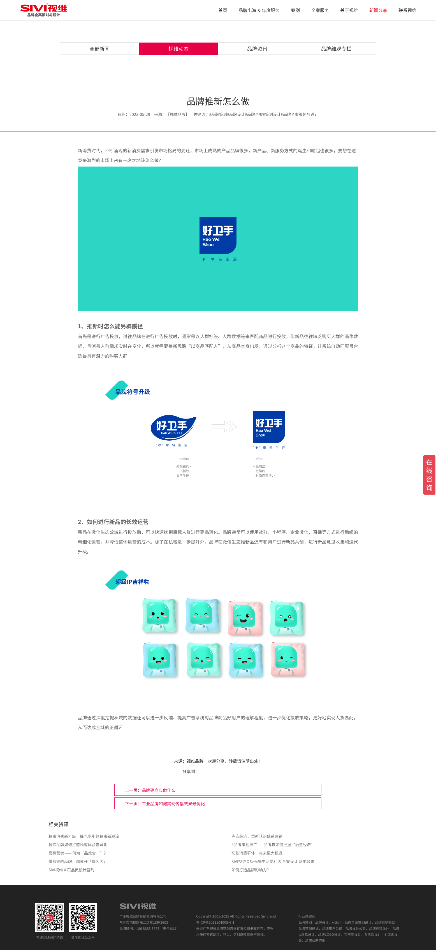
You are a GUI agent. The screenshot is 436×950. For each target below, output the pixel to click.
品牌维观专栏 (299, 49)
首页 (222, 10)
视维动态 (191, 49)
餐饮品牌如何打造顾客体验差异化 (77, 833)
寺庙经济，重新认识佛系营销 (256, 824)
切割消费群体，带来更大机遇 (256, 841)
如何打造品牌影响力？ (251, 858)
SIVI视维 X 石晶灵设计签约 (71, 858)
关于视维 (349, 10)
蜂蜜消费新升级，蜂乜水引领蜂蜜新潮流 (83, 824)
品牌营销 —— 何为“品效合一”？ (78, 841)
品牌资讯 (245, 49)
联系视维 (407, 10)
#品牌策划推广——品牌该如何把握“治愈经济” (273, 833)
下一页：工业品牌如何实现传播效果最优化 (270, 791)
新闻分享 (378, 10)
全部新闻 (136, 49)
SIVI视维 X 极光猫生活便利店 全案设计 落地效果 (272, 850)
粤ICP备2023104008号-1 (215, 910)
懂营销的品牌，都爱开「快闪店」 (77, 850)
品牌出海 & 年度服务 (259, 10)
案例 (295, 10)
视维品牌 (195, 761)
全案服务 (320, 10)
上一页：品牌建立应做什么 (86, 791)
